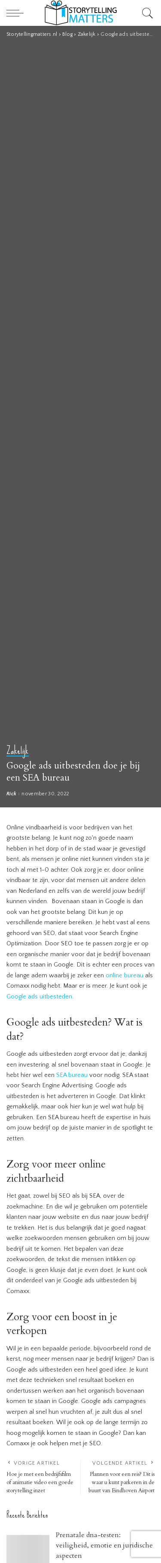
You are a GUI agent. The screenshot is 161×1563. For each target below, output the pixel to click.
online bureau (124, 975)
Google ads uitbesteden (39, 996)
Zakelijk (17, 751)
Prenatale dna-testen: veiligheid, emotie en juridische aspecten (104, 1545)
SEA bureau (72, 1075)
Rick (11, 794)
